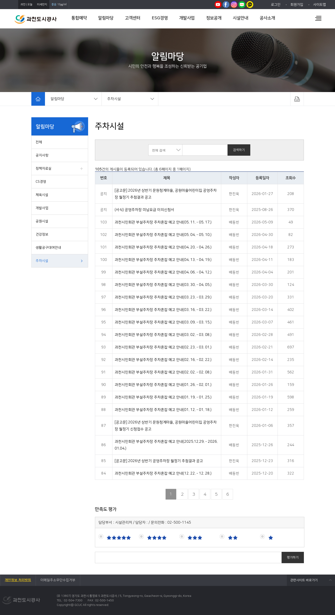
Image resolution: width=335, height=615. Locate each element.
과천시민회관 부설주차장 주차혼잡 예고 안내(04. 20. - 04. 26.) (163, 247)
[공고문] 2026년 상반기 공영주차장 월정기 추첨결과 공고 (159, 461)
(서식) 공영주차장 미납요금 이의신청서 (144, 210)
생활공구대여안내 (48, 248)
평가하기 (293, 557)
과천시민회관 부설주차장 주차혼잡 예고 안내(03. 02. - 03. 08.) (163, 335)
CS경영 (41, 182)
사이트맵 (319, 5)
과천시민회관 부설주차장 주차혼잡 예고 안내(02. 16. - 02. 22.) (163, 360)
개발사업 (42, 208)
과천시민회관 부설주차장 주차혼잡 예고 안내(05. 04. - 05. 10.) (163, 235)
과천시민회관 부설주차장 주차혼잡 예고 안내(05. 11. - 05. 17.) (163, 222)
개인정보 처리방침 (18, 580)
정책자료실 (44, 168)
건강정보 (42, 234)
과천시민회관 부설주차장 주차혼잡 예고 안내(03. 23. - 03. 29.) (163, 297)
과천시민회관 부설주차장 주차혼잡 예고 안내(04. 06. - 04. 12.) (163, 272)
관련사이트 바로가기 (304, 580)
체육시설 (42, 195)
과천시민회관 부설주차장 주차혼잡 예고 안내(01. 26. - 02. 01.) (163, 385)
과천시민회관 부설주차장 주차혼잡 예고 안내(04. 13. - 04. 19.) (163, 260)
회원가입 (296, 5)
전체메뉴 (318, 18)
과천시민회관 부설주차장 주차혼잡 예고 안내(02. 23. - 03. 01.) (163, 347)
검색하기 (239, 150)
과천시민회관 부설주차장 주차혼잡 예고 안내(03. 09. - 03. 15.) (163, 322)
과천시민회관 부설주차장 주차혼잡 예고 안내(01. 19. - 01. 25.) (163, 397)
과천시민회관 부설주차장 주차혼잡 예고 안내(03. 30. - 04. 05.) (163, 285)
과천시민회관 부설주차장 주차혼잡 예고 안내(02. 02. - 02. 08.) (163, 372)
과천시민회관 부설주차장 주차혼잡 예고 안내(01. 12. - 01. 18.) (163, 410)
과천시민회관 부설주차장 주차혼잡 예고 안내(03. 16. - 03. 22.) (163, 310)
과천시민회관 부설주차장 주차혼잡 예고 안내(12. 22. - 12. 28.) (163, 473)
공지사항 (42, 155)
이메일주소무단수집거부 (57, 580)
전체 (39, 142)
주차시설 (42, 261)
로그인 (275, 5)
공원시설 (42, 221)
